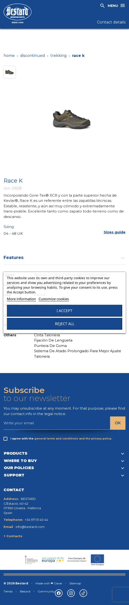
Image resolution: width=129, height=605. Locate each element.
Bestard (25, 591)
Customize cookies (54, 298)
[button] (114, 232)
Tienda (8, 591)
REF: (7, 188)
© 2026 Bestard (16, 583)
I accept (64, 310)
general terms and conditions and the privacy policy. (73, 438)
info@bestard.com (30, 527)
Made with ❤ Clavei (49, 583)
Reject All (64, 323)
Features (64, 257)
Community (46, 591)
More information (21, 298)
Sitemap (75, 583)
